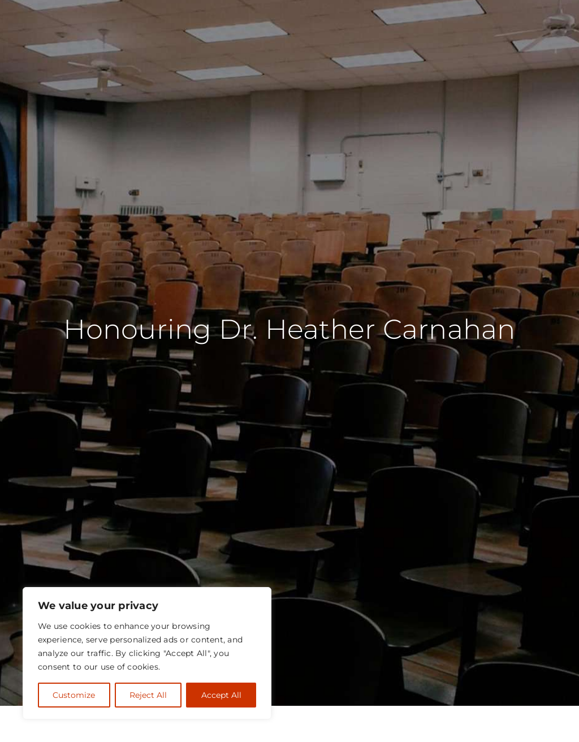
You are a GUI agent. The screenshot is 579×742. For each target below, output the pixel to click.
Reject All (148, 695)
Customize (74, 695)
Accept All (221, 695)
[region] (147, 653)
